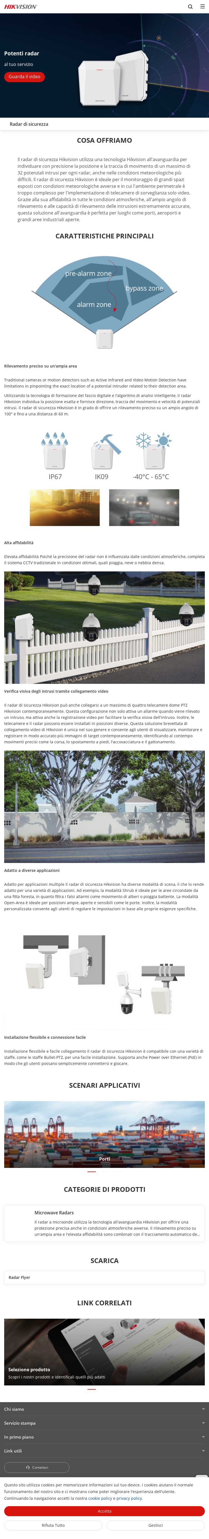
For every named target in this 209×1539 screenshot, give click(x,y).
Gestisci (156, 1525)
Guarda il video (24, 76)
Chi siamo (14, 1409)
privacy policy (129, 1498)
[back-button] (5, 122)
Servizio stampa (20, 1423)
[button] (92, 1171)
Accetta (104, 1511)
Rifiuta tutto (53, 1525)
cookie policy (100, 1498)
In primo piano (19, 1437)
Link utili (13, 1451)
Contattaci (37, 1467)
